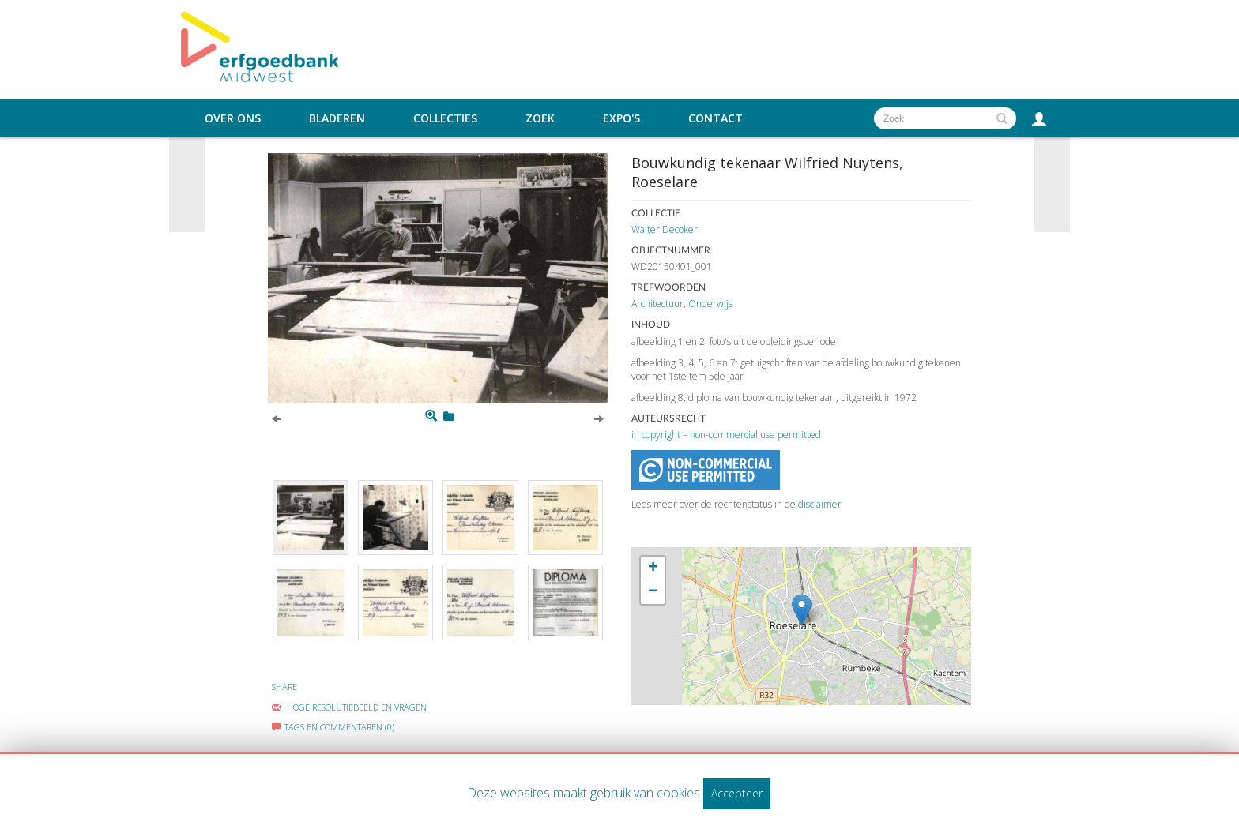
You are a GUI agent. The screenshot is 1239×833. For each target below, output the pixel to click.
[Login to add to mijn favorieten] (448, 416)
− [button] (653, 592)
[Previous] (276, 417)
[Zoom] (431, 416)
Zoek (540, 118)
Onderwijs (710, 303)
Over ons (233, 118)
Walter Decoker (664, 229)
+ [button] (653, 568)
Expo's (621, 118)
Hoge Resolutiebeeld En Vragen (349, 707)
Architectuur (657, 303)
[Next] (599, 417)
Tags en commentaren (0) (333, 727)
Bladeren (337, 118)
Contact (715, 118)
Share (284, 686)
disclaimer (820, 504)
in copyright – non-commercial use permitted (726, 434)
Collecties (445, 118)
